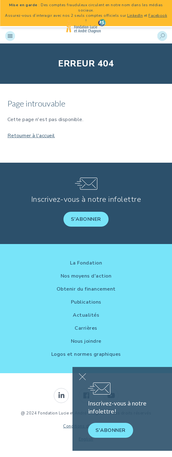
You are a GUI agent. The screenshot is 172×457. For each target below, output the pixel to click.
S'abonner (86, 219)
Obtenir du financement (86, 289)
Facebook (157, 15)
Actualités (86, 315)
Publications (86, 302)
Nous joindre (86, 341)
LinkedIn (135, 15)
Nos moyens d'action (86, 276)
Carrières (86, 328)
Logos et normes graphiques (86, 354)
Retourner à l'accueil (31, 135)
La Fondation (86, 263)
